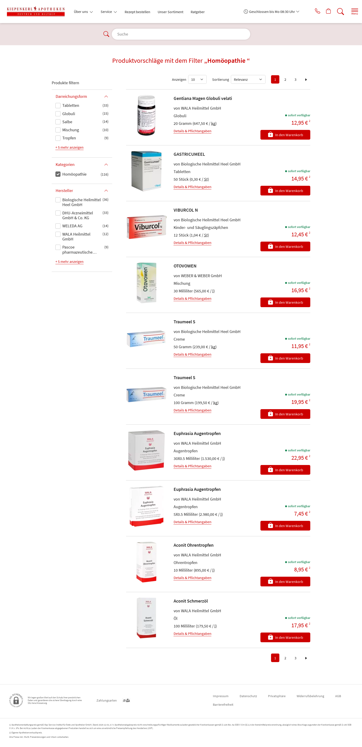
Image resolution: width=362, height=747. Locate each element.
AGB (338, 696)
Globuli (68, 113)
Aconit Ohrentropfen (194, 545)
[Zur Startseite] (37, 11)
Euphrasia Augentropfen (197, 433)
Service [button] (107, 11)
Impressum (221, 696)
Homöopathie (74, 174)
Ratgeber (198, 11)
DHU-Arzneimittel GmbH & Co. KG (77, 215)
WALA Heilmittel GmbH (76, 236)
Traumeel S (184, 321)
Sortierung (220, 79)
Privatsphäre (277, 696)
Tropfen (69, 138)
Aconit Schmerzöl (191, 601)
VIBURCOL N (186, 210)
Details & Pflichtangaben (192, 131)
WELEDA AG (72, 225)
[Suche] (336, 11)
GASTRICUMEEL (189, 154)
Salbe (67, 121)
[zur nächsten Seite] (306, 79)
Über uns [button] (81, 11)
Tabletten (70, 105)
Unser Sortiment (170, 11)
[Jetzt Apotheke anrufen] (311, 11)
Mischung (70, 129)
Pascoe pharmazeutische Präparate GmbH (77, 249)
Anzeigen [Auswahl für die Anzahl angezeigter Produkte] (179, 79)
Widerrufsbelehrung (310, 696)
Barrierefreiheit (223, 704)
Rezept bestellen (137, 11)
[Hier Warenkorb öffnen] (323, 11)
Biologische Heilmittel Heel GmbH (81, 202)
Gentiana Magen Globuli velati (203, 98)
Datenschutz (248, 696)
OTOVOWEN (185, 266)
